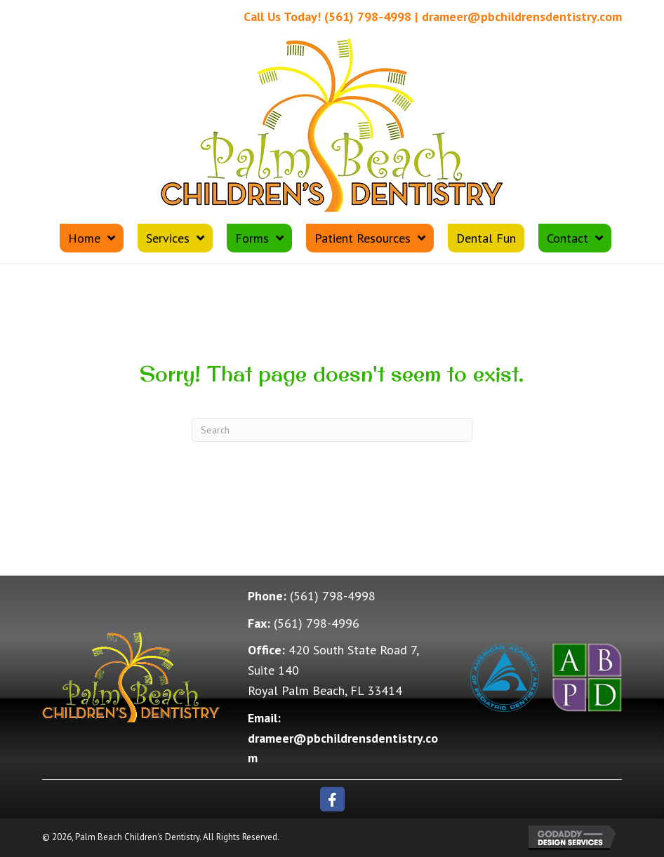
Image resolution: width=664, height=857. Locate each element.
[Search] (332, 430)
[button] (332, 799)
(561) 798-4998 (367, 16)
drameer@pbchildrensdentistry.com (522, 16)
